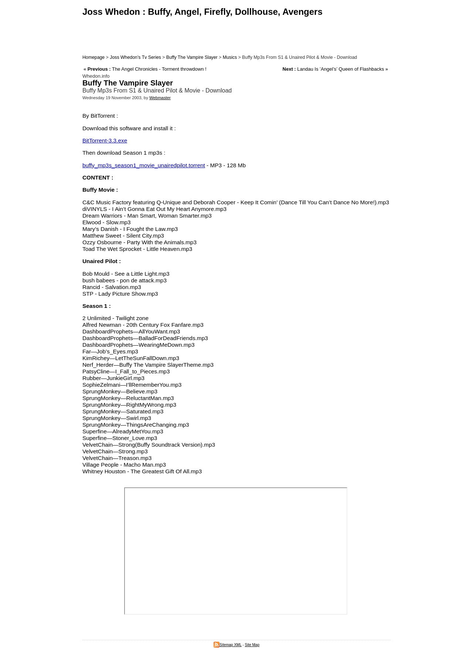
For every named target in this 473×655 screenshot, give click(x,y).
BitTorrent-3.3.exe (104, 140)
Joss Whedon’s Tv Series (135, 57)
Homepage (93, 57)
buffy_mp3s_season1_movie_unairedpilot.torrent (143, 165)
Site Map (252, 645)
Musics (230, 57)
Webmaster (160, 97)
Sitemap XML (228, 645)
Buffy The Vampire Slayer (192, 57)
